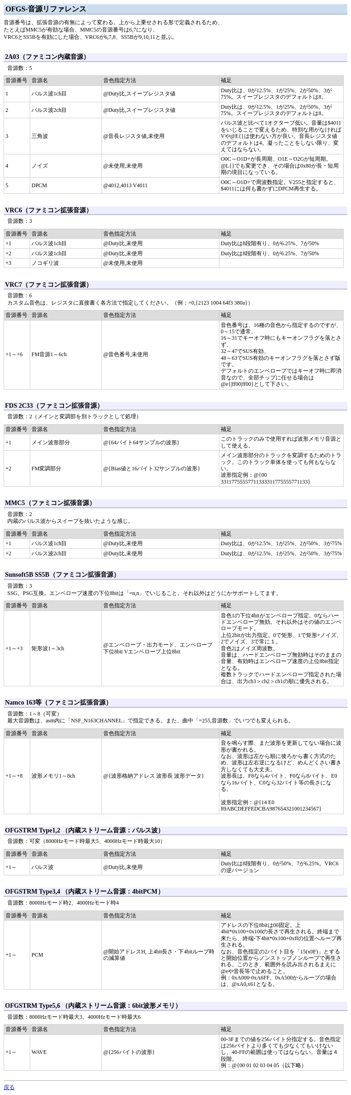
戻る (9, 1087)
